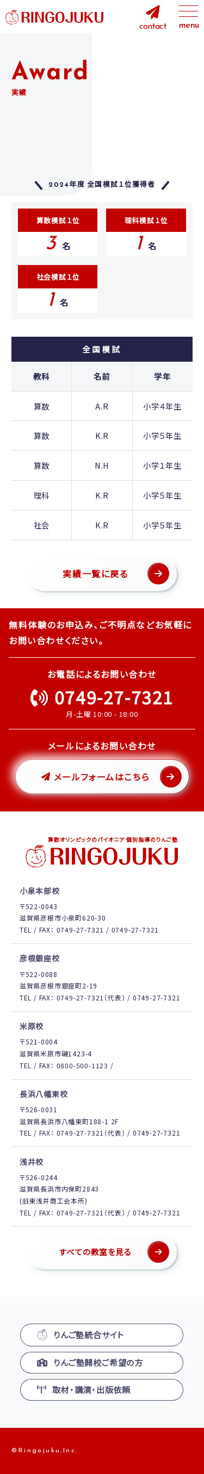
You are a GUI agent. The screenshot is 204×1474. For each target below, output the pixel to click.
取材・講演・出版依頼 (84, 1389)
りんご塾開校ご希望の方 (90, 1362)
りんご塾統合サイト (80, 1334)
